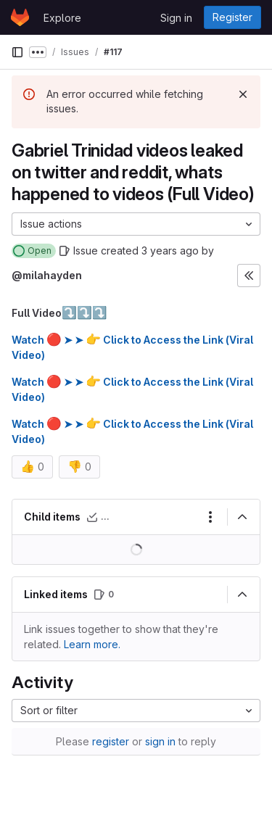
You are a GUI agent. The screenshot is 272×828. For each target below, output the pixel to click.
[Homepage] (20, 17)
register (110, 741)
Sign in (176, 18)
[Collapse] (242, 517)
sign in (160, 741)
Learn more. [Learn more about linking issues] (92, 644)
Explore (62, 18)
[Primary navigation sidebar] (17, 52)
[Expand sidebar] (248, 275)
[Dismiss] (243, 94)
